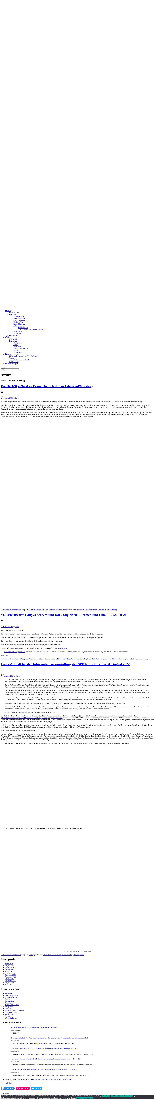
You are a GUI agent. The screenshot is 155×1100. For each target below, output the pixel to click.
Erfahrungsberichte (11, 997)
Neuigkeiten (17, 343)
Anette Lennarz (18, 316)
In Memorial (23, 328)
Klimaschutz (79, 610)
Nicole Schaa (17, 331)
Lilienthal (102, 610)
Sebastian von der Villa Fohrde (32, 330)
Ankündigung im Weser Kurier (51, 718)
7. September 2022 (7, 676)
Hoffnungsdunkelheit (81, 1038)
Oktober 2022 (9, 979)
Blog (7, 337)
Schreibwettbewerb (11, 1012)
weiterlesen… (5, 655)
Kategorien (13, 341)
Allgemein (32, 659)
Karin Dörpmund (19, 324)
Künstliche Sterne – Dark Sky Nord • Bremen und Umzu (30, 1048)
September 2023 (10, 973)
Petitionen (8, 1008)
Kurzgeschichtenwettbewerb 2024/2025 (64, 1048)
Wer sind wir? (14, 313)
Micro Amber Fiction (20, 348)
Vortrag (114, 610)
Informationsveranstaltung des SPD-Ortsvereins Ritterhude (21, 718)
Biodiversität (61, 659)
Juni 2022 (8, 984)
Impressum (36, 1079)
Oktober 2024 (9, 969)
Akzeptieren (106, 1096)
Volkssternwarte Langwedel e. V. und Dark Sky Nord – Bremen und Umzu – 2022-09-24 (63, 615)
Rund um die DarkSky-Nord (38, 610)
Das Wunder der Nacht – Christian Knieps (25, 1027)
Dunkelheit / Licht (12, 354)
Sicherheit (130, 659)
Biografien (12, 314)
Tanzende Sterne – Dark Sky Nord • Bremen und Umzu (29, 1069)
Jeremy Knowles (19, 320)
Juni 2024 (8, 971)
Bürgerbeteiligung (73, 659)
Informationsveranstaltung (52, 955)
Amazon (53, 659)
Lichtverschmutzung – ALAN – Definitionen (24, 356)
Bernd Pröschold (19, 318)
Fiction (15, 350)
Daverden (83, 659)
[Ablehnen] (134, 1096)
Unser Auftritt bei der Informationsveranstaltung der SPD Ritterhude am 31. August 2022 (65, 664)
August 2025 (9, 965)
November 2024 (10, 967)
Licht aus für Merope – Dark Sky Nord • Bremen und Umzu (31, 1059)
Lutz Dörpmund (18, 326)
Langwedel (107, 659)
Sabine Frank (17, 333)
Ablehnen (114, 1096)
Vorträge (16, 345)
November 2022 (10, 977)
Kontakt (59, 1079)
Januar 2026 (9, 964)
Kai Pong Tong (18, 322)
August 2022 (9, 982)
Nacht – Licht (13, 362)
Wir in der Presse (61, 610)
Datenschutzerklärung (48, 1079)
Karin (17, 398)
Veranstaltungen (11, 364)
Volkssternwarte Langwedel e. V (14, 652)
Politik (76, 955)
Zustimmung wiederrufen (85, 1098)
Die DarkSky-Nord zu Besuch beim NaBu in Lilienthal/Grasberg (47, 386)
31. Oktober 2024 (7, 398)
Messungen (9, 1003)
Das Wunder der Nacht (49, 1027)
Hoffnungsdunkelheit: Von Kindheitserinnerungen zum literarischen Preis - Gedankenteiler (41, 1038)
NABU (109, 610)
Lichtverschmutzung (91, 610)
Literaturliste (13, 335)
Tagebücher (17, 347)
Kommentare (17, 352)
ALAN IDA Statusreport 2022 (19, 360)
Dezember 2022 (10, 975)
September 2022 (10, 981)
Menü (8, 311)
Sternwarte (138, 659)
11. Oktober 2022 (7, 627)
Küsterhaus (63, 648)
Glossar (11, 358)
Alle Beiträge (13, 339)
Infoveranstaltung (67, 955)
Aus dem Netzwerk (11, 995)
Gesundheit (91, 659)
